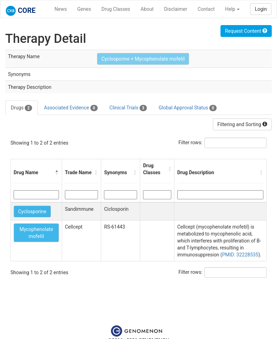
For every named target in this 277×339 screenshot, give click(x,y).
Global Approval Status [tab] (188, 108)
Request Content (246, 31)
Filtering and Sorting (242, 124)
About (147, 9)
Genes (84, 9)
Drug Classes (116, 9)
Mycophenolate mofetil (36, 232)
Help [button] (232, 9)
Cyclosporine (32, 211)
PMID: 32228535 (240, 254)
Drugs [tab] (21, 108)
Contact (206, 9)
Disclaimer (175, 9)
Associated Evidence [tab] (70, 108)
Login (261, 9)
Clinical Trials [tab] (128, 108)
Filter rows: (191, 142)
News (60, 9)
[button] (57, 172)
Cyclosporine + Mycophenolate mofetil (143, 59)
